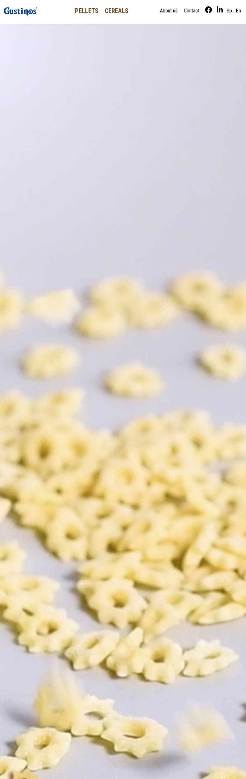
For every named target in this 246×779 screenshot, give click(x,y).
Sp (229, 11)
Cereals (116, 11)
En (238, 11)
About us (168, 11)
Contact (191, 11)
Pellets (86, 11)
